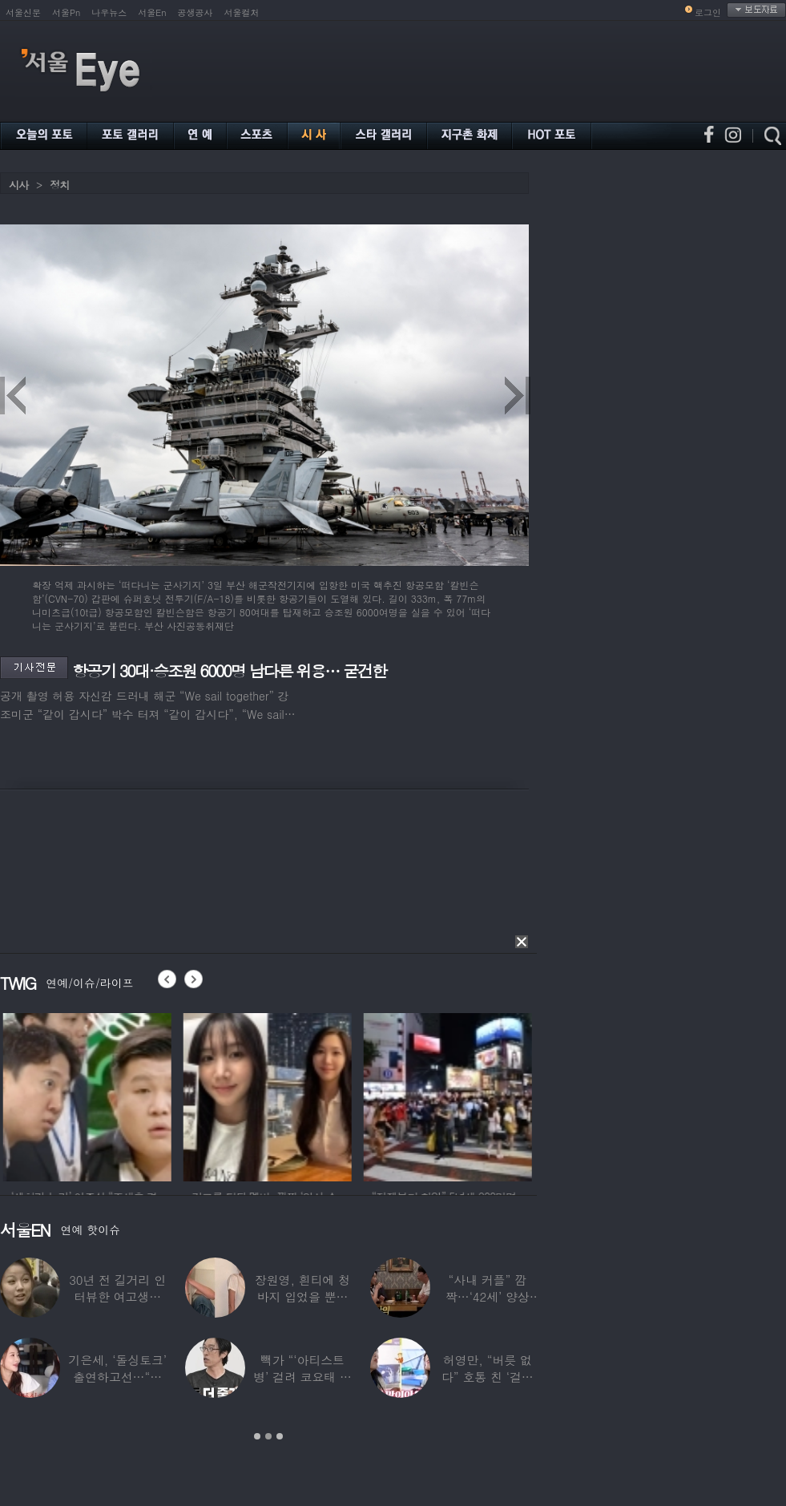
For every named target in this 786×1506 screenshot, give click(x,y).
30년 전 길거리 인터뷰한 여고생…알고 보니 (117, 1296)
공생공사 (195, 12)
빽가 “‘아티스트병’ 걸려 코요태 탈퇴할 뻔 (302, 1376)
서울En (152, 12)
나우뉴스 (109, 12)
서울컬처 (242, 12)
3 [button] (279, 1436)
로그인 (708, 12)
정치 (59, 184)
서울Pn (66, 12)
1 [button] (257, 1436)
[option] (119, 1095)
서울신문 (23, 12)
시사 (18, 184)
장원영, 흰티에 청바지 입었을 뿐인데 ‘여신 (302, 1296)
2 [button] (268, 1436)
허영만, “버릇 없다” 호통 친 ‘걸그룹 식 (487, 1376)
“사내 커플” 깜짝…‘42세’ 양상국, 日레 (487, 1296)
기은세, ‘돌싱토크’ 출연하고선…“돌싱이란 (117, 1376)
